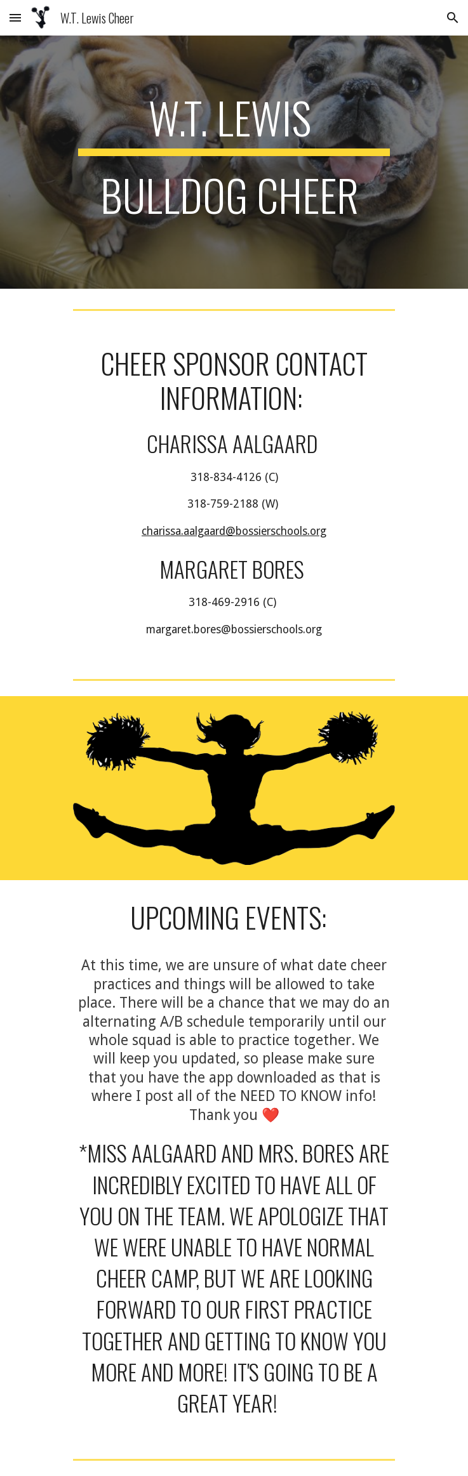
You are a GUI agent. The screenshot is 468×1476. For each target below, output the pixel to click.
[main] (234, 162)
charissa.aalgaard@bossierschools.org (234, 531)
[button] (15, 17)
